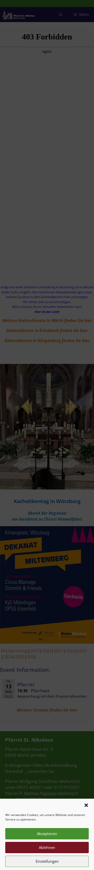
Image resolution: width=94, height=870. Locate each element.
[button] (86, 814)
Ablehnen (47, 856)
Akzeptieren (47, 842)
